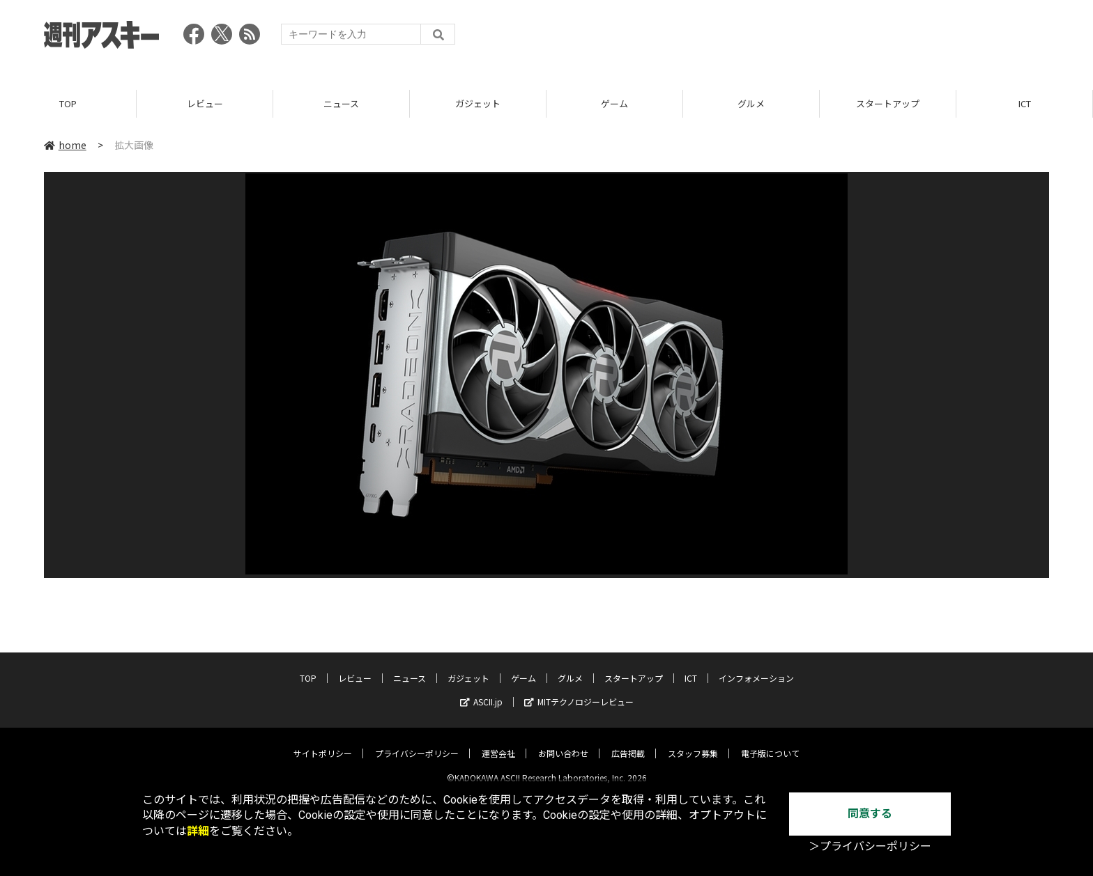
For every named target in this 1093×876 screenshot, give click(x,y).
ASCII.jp (481, 690)
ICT (1024, 104)
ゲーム (614, 104)
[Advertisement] (795, 38)
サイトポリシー (322, 742)
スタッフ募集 (693, 742)
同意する (870, 813)
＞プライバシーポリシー (870, 846)
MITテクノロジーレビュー (579, 690)
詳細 (198, 831)
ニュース (341, 104)
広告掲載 (628, 742)
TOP (68, 104)
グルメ (751, 104)
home (65, 145)
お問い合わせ (563, 742)
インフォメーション (756, 667)
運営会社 (498, 742)
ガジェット (477, 104)
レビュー (205, 104)
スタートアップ (887, 104)
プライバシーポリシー (417, 742)
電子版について (770, 742)
